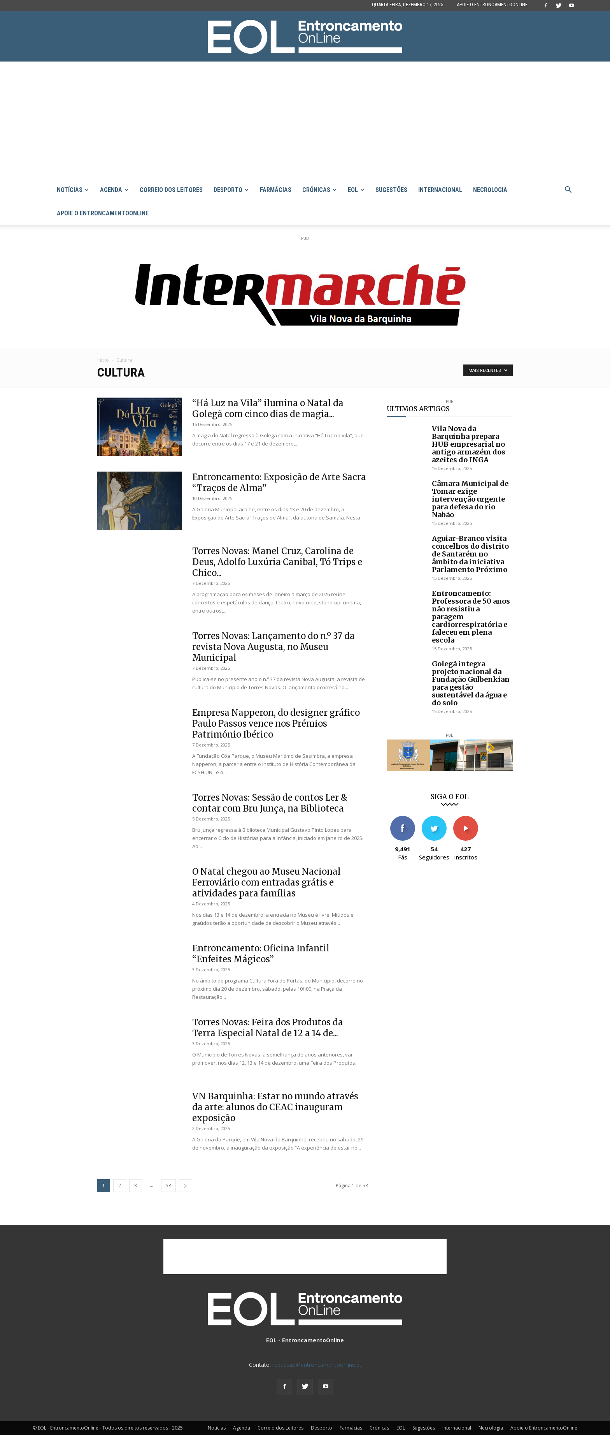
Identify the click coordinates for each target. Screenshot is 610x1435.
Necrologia (490, 190)
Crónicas (319, 190)
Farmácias (275, 190)
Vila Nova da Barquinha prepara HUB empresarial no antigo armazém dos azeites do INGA (468, 444)
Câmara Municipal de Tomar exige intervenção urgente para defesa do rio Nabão (470, 499)
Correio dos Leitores (171, 190)
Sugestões (391, 190)
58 (168, 1185)
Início (103, 360)
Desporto (231, 190)
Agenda (114, 190)
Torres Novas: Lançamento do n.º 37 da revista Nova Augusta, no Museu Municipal (273, 646)
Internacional (440, 190)
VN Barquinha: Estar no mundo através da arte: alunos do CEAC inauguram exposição (275, 1107)
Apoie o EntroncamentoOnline (492, 4)
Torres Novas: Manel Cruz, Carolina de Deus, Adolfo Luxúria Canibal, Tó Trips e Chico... (277, 562)
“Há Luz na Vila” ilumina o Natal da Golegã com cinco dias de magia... (268, 408)
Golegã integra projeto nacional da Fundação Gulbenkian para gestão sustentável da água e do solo (471, 683)
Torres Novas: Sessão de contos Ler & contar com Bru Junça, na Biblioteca (269, 803)
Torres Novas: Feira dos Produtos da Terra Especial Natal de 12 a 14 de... (267, 1028)
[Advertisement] (305, 119)
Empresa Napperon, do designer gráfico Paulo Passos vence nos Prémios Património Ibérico (276, 723)
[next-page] (185, 1185)
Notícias (73, 190)
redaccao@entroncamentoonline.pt (316, 1364)
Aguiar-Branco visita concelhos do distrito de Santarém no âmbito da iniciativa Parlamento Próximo (470, 554)
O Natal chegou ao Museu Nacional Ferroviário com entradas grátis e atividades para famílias (266, 882)
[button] (568, 190)
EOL (356, 190)
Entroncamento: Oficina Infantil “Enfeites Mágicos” (261, 954)
